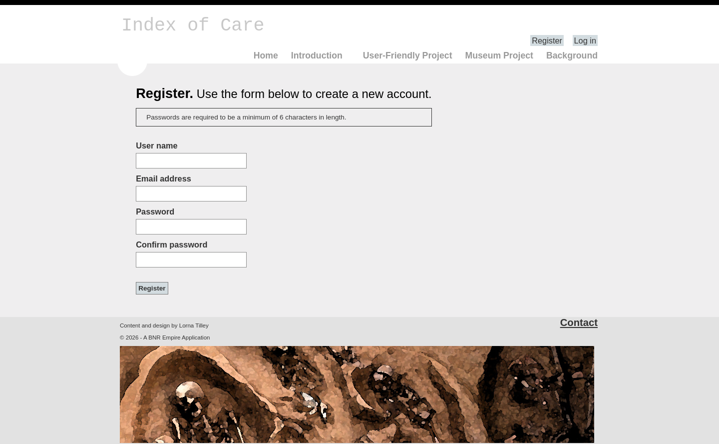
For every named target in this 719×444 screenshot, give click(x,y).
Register (547, 40)
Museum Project (499, 55)
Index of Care (192, 25)
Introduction (317, 55)
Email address (163, 178)
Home (266, 55)
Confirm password (171, 244)
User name (156, 145)
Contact (579, 322)
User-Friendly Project (407, 55)
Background (572, 55)
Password (155, 211)
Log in (585, 40)
